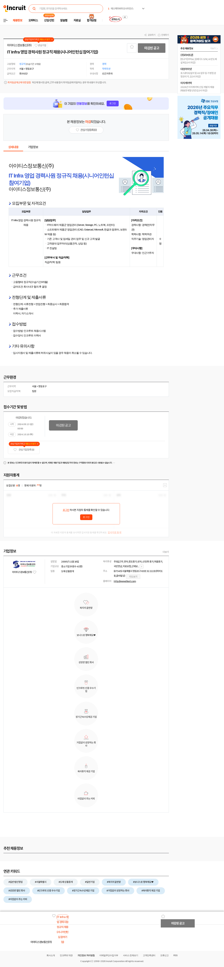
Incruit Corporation (115, 961)
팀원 (34, 391)
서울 (34, 386)
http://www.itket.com (125, 581)
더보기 (166, 552)
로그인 (66, 510)
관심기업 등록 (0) (23, 450)
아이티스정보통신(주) (19, 45)
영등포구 (42, 386)
